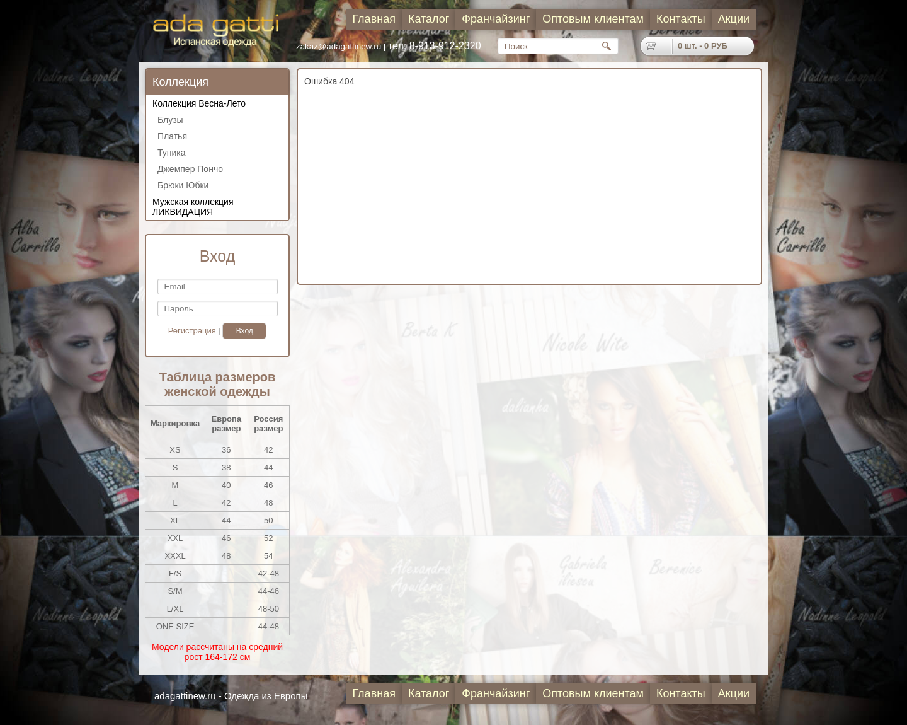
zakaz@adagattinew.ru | (342, 46)
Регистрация (192, 330)
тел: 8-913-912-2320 (434, 45)
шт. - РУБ (702, 45)
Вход (244, 331)
